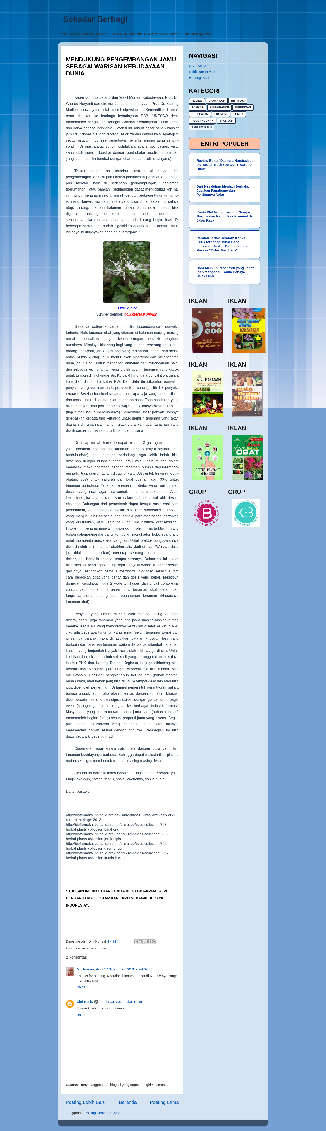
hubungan (243, 107)
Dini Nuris (85, 1001)
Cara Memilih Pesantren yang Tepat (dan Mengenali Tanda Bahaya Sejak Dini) (225, 272)
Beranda (128, 1102)
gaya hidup (217, 100)
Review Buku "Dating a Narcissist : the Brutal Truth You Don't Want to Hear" (225, 165)
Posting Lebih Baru (86, 1102)
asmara (198, 107)
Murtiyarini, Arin (90, 969)
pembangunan (202, 120)
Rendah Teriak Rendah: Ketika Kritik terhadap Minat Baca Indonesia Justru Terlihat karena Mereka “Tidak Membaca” (223, 244)
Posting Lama (164, 1102)
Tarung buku (202, 127)
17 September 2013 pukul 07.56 (128, 969)
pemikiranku (219, 107)
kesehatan (98, 948)
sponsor (226, 120)
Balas (81, 987)
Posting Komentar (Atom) (103, 1113)
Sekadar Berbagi (95, 19)
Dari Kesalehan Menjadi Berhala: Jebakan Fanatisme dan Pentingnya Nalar (223, 190)
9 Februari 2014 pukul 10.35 (121, 1001)
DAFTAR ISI (198, 66)
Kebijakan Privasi (202, 72)
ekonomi (220, 114)
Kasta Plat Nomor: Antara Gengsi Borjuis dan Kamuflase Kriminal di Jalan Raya (224, 216)
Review (197, 100)
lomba (238, 114)
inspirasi (82, 948)
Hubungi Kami (199, 78)
